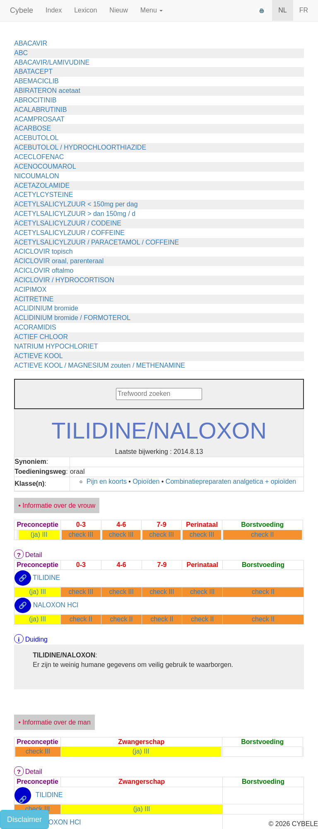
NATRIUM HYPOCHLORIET (56, 346)
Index (54, 10)
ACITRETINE (33, 299)
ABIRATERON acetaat (47, 90)
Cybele (21, 10)
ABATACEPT (33, 71)
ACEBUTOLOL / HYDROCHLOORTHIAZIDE (80, 147)
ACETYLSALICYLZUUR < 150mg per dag (75, 204)
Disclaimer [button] (24, 819)
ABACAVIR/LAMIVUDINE (51, 62)
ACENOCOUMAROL (45, 166)
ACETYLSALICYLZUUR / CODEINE (67, 223)
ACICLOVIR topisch (43, 251)
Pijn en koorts (107, 481)
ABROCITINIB (35, 100)
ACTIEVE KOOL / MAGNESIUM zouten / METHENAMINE (99, 365)
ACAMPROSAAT (39, 119)
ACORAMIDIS (35, 327)
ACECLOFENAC (39, 156)
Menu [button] (151, 10)
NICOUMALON (36, 175)
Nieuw (118, 10)
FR (303, 10)
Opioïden (145, 481)
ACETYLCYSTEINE (43, 194)
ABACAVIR (30, 43)
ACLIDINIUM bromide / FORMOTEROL (72, 317)
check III (81, 534)
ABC (21, 52)
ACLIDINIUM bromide (46, 308)
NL (282, 10)
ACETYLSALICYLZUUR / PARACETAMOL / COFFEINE (96, 242)
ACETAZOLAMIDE (42, 185)
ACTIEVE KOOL (38, 355)
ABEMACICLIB (36, 81)
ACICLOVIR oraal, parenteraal (59, 260)
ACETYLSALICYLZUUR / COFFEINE (69, 232)
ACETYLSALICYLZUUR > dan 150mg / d (74, 213)
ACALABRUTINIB (40, 109)
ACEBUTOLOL (36, 137)
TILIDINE (46, 578)
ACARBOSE (32, 128)
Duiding (36, 639)
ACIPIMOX (30, 289)
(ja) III (39, 534)
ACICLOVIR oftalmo (43, 270)
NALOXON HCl (55, 604)
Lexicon (85, 10)
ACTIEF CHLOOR (41, 336)
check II (262, 534)
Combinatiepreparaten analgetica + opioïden (231, 481)
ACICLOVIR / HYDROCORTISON (64, 280)
